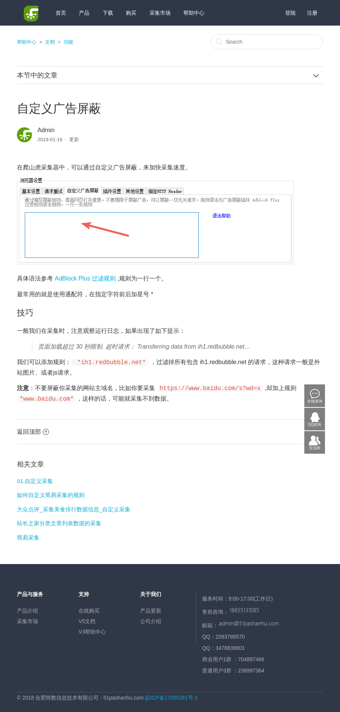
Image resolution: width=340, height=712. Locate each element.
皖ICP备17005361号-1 (171, 695)
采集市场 (160, 13)
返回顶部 (33, 429)
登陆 (290, 13)
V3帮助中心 (92, 630)
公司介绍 (150, 619)
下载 (108, 13)
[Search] (266, 41)
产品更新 (150, 608)
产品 (84, 13)
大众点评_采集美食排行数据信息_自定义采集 (73, 507)
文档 (50, 42)
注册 (312, 13)
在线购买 (89, 608)
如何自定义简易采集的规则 (51, 492)
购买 (131, 13)
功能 (68, 42)
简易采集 (28, 535)
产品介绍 (27, 608)
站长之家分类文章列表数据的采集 (59, 521)
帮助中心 (193, 13)
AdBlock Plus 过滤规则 (85, 278)
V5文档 (87, 619)
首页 (61, 13)
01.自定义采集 (35, 479)
